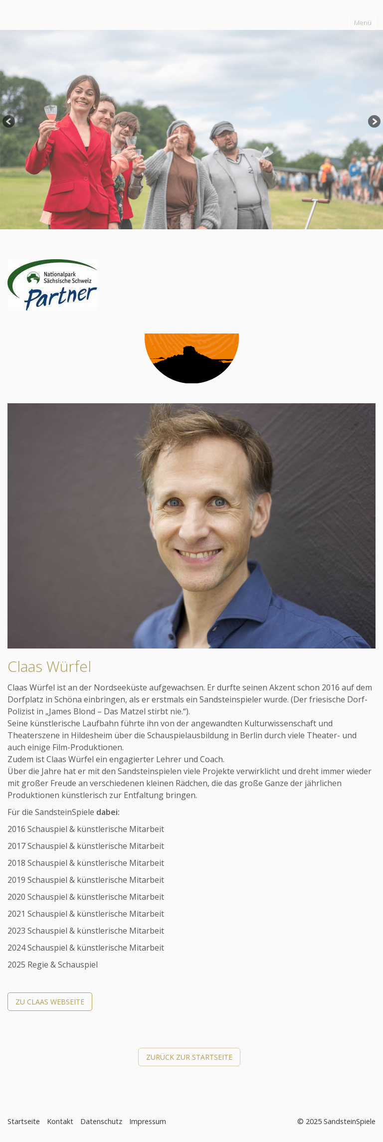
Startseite (23, 1121)
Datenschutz (101, 1121)
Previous (9, 122)
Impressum (147, 1121)
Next (373, 122)
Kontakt (60, 1121)
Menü (362, 21)
